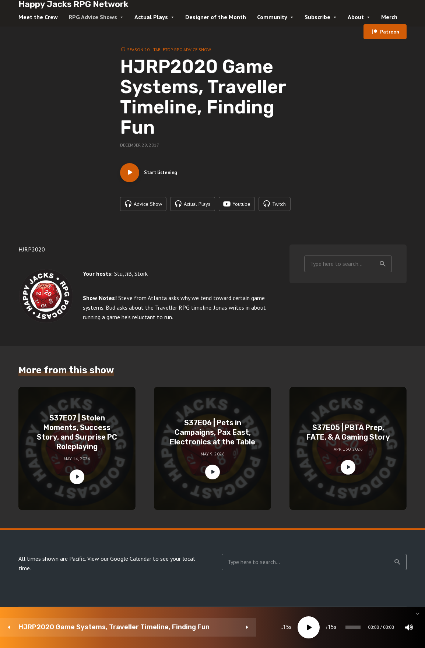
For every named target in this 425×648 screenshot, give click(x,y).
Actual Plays (151, 17)
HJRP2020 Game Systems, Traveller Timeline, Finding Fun (68, 627)
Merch (389, 17)
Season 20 (138, 49)
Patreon (389, 31)
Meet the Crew (38, 17)
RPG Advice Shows (93, 17)
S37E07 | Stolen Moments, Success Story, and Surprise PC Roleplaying (77, 436)
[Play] (179, 627)
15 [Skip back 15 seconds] (157, 627)
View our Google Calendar (119, 562)
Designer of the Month (215, 17)
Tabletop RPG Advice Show (182, 49)
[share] (384, 627)
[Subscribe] (362, 627)
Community (272, 17)
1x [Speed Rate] (340, 627)
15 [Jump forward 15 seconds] (201, 627)
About (356, 17)
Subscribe (317, 17)
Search (382, 267)
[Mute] (318, 627)
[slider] (243, 627)
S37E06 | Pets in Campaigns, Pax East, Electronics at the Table (212, 436)
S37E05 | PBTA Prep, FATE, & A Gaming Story (348, 436)
